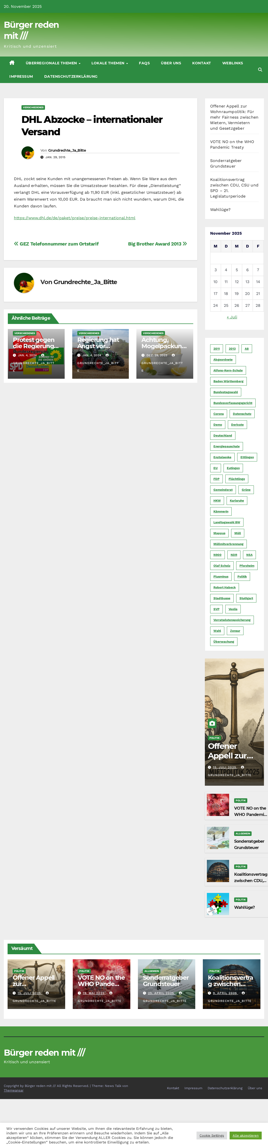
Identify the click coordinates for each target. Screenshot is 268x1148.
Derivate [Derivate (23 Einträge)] (237, 424)
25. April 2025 (161, 993)
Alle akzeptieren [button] (246, 1135)
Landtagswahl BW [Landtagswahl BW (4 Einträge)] (226, 522)
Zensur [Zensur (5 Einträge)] (235, 631)
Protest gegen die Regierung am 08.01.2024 (33, 346)
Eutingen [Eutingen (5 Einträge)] (233, 468)
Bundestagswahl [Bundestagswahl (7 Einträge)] (225, 392)
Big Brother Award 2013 (157, 244)
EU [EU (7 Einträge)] (215, 468)
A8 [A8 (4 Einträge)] (247, 348)
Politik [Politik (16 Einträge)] (242, 576)
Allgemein (243, 833)
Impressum (21, 76)
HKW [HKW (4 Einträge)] (217, 500)
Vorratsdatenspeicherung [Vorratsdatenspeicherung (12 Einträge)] (232, 620)
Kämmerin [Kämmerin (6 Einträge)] (220, 511)
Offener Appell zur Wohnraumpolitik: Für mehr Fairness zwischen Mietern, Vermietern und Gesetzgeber (234, 117)
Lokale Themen (108, 63)
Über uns (171, 63)
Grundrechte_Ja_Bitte (67, 150)
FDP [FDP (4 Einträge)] (216, 479)
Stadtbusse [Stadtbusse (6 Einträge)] (221, 598)
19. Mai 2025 (94, 993)
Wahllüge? (220, 209)
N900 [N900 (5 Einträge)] (217, 555)
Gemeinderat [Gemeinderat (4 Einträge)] (223, 489)
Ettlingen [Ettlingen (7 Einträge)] (247, 457)
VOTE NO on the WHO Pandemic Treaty (250, 814)
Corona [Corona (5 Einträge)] (218, 414)
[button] (260, 69)
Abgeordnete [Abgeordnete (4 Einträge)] (223, 359)
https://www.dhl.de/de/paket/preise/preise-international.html (74, 217)
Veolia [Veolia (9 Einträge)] (233, 609)
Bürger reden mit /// (44, 1052)
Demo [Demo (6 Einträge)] (217, 424)
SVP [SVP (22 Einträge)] (216, 609)
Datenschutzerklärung (71, 76)
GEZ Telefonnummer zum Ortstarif (56, 244)
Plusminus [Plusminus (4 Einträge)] (220, 576)
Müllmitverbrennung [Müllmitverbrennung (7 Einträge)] (228, 544)
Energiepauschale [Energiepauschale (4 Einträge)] (226, 446)
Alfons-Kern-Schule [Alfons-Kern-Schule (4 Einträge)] (228, 370)
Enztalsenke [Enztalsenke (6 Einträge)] (222, 457)
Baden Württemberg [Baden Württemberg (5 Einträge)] (228, 381)
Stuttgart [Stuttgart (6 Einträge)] (246, 598)
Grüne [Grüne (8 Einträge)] (246, 489)
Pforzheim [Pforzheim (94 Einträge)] (246, 565)
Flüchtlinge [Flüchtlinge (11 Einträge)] (237, 479)
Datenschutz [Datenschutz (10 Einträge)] (242, 414)
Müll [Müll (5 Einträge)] (237, 533)
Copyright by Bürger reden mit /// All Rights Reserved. (47, 1086)
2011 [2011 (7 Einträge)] (216, 348)
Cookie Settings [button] (212, 1135)
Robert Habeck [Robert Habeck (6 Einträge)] (224, 587)
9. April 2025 (225, 993)
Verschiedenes (33, 107)
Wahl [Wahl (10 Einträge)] (217, 631)
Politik (214, 737)
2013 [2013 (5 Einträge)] (232, 348)
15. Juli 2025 (225, 767)
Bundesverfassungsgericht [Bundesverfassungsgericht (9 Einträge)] (232, 403)
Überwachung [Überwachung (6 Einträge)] (223, 641)
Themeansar (13, 1090)
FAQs (144, 63)
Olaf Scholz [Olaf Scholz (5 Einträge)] (221, 565)
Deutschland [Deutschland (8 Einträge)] (222, 435)
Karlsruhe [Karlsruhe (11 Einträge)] (237, 500)
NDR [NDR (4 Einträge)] (234, 555)
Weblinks (232, 63)
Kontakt (201, 63)
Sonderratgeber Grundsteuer (166, 981)
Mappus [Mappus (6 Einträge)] (219, 533)
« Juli (232, 317)
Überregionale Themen (52, 63)
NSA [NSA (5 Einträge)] (249, 555)
